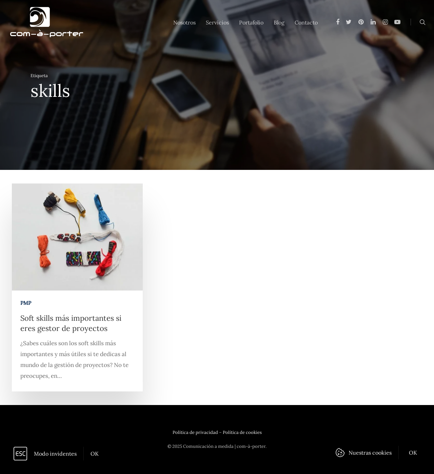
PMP (25, 305)
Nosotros (184, 22)
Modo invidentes (55, 453)
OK (95, 453)
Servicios (217, 22)
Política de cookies (242, 432)
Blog (279, 22)
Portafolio (251, 22)
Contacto (306, 22)
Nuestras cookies (370, 452)
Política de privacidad (195, 432)
